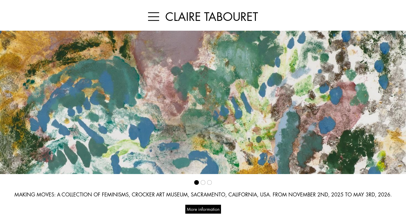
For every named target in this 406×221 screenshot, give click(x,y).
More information (203, 209)
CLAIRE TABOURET (211, 16)
